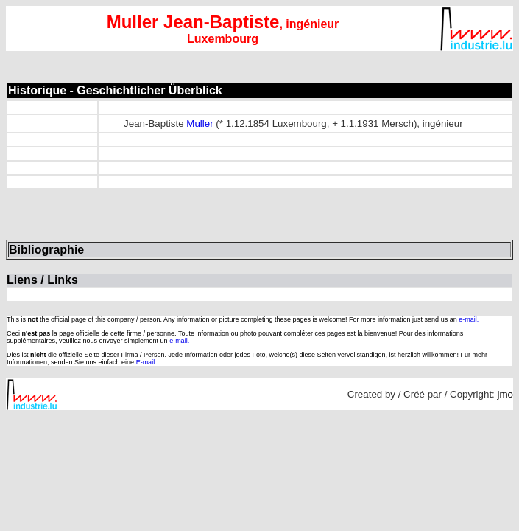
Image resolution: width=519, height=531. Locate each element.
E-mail (145, 362)
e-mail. (469, 319)
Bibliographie (46, 249)
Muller (199, 123)
